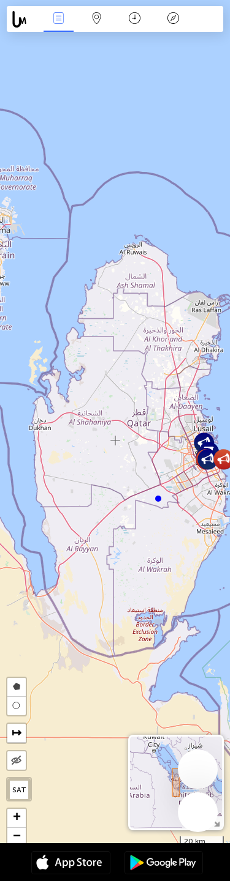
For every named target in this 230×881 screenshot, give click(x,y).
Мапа (97, 19)
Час (134, 19)
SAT (19, 790)
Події (58, 19)
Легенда (173, 19)
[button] (158, 499)
